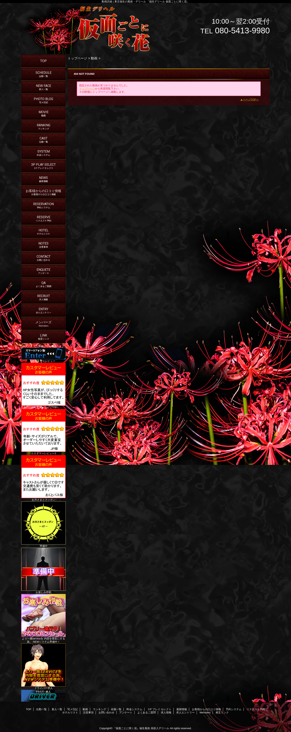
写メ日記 (72, 709)
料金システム (134, 709)
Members (205, 712)
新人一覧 (57, 709)
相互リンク (222, 712)
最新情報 (181, 709)
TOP (43, 61)
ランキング (99, 709)
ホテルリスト (70, 712)
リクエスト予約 (256, 709)
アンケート (125, 712)
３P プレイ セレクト (159, 709)
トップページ (77, 58)
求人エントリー (185, 712)
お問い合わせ (106, 712)
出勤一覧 (41, 709)
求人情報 (166, 712)
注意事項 (88, 712)
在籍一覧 (116, 709)
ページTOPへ (251, 99)
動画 (94, 58)
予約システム (233, 709)
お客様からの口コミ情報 (206, 709)
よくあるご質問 (146, 712)
